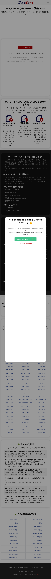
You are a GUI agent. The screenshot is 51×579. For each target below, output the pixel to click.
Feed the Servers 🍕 (25, 239)
